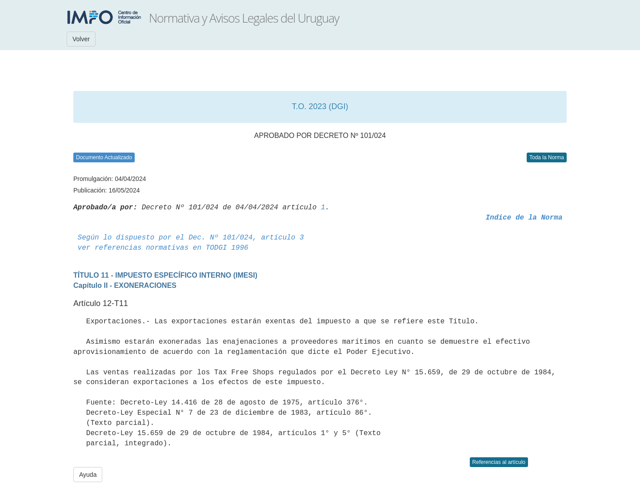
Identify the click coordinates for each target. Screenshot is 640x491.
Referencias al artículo (498, 462)
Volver (81, 39)
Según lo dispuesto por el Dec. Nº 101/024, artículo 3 (191, 238)
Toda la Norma (546, 157)
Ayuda (87, 474)
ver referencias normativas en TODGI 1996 (163, 248)
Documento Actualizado (104, 157)
